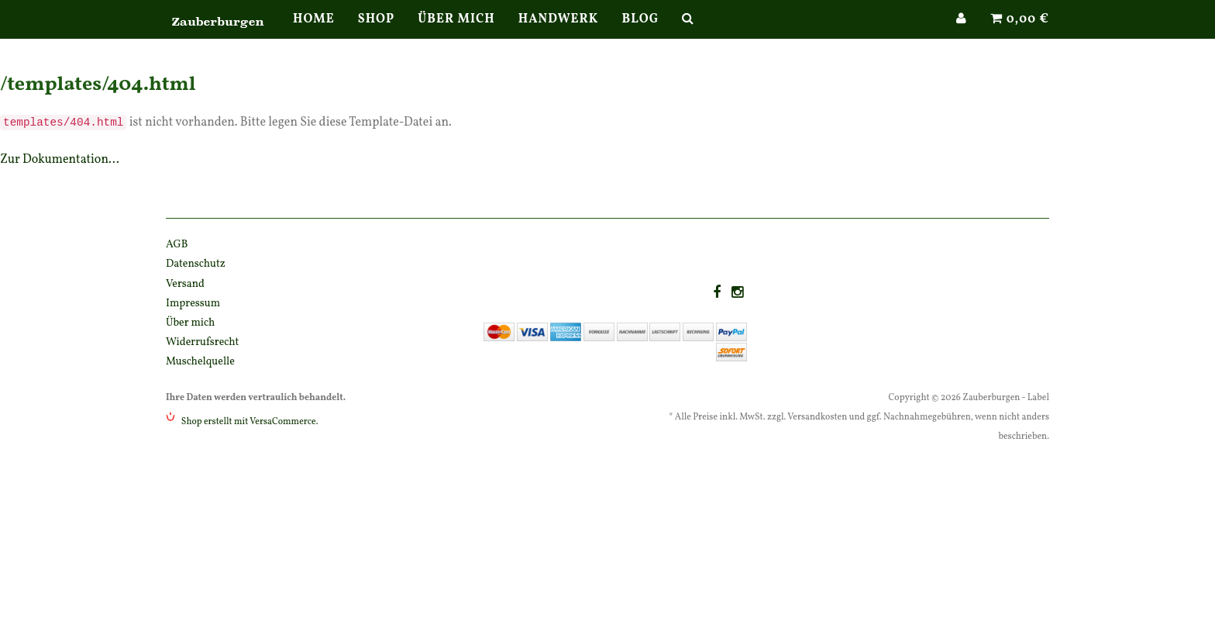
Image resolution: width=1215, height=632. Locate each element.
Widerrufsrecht (202, 342)
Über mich (456, 34)
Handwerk (558, 34)
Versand (185, 284)
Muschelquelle (200, 361)
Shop (376, 34)
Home (314, 34)
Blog (640, 34)
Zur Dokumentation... (59, 159)
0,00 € (1019, 34)
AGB (177, 244)
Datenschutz (195, 264)
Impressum (193, 303)
